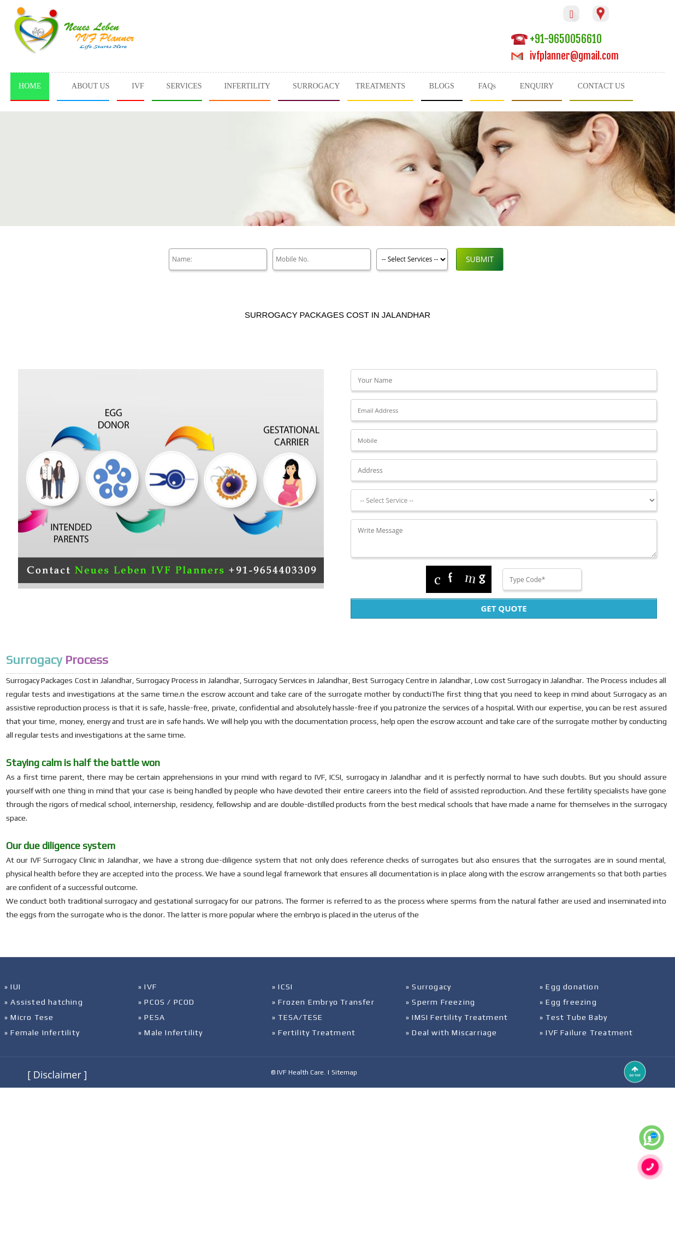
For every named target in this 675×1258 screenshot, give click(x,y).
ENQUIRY (537, 86)
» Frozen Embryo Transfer (323, 1002)
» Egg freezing (568, 1002)
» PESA (151, 1017)
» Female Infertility (42, 1032)
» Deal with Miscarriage (452, 1032)
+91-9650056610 (556, 39)
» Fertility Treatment (314, 1032)
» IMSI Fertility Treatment (457, 1017)
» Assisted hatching (43, 1002)
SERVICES (184, 86)
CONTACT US (601, 86)
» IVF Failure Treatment (586, 1032)
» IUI (12, 986)
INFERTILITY (247, 86)
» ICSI (282, 986)
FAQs (487, 86)
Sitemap (344, 1072)
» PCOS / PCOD (166, 1002)
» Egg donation (569, 986)
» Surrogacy (428, 986)
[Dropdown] (503, 500)
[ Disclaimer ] (57, 1074)
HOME (30, 86)
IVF (138, 86)
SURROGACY (316, 86)
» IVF (147, 986)
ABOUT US (90, 86)
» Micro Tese (29, 1017)
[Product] (412, 259)
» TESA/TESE (297, 1017)
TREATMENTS (380, 86)
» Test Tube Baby (573, 1017)
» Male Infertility (170, 1032)
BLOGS (441, 86)
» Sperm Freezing (440, 1002)
